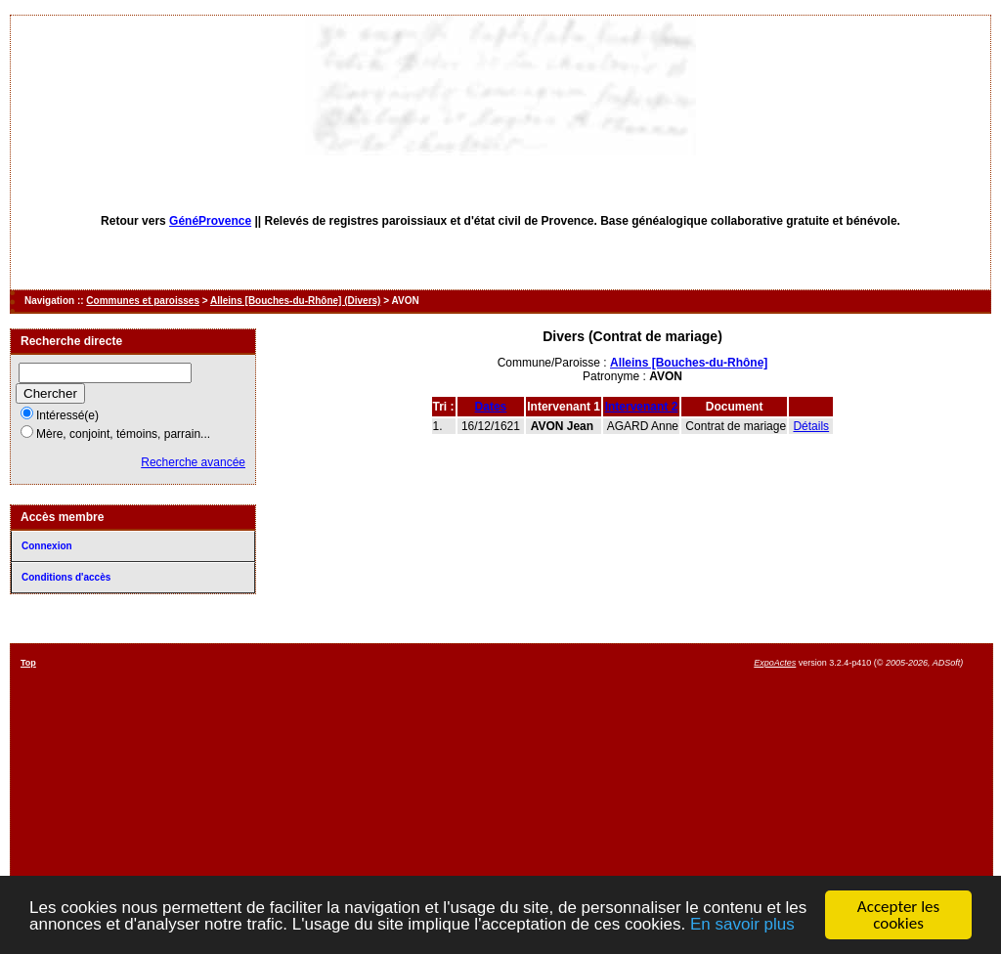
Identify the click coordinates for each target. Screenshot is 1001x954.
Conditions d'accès (66, 577)
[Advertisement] (567, 795)
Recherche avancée (193, 462)
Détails (811, 426)
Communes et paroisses (142, 300)
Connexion (47, 546)
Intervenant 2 (641, 406)
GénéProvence (210, 221)
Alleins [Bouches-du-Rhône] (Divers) (295, 300)
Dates (491, 406)
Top (28, 663)
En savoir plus (742, 925)
